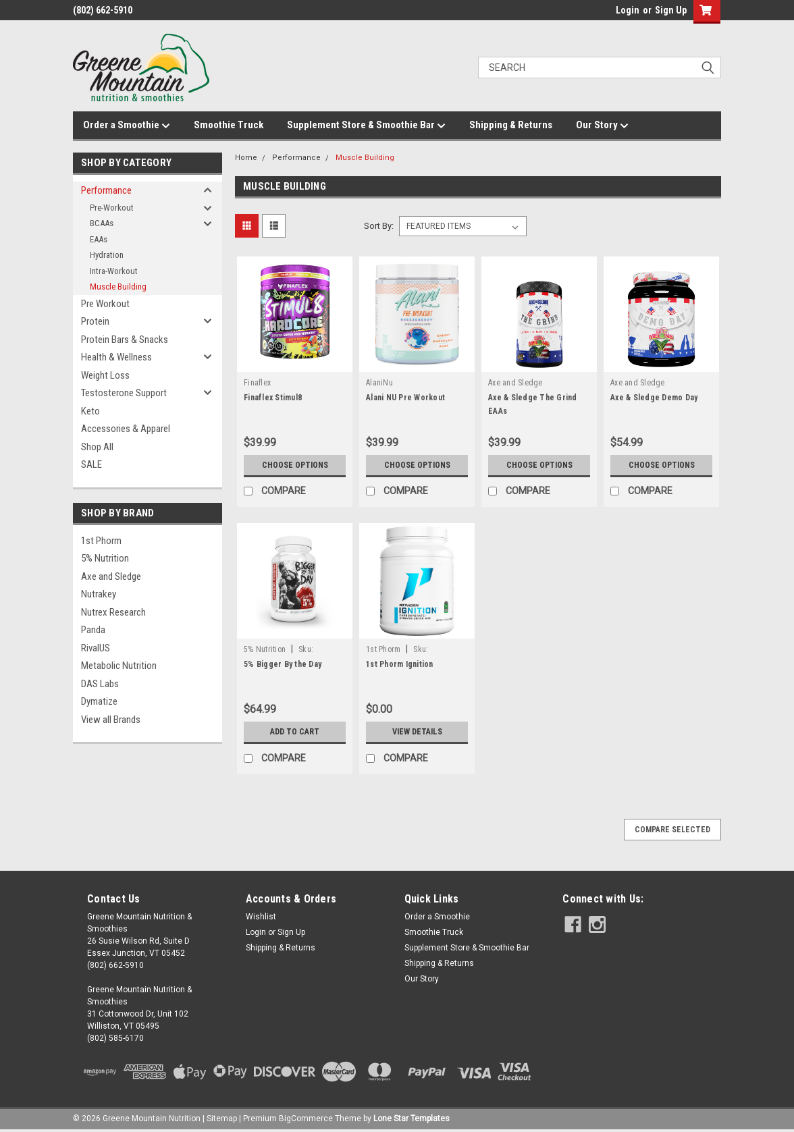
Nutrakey (98, 594)
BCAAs (101, 223)
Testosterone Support (124, 393)
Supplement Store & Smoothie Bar (366, 125)
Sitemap (222, 1118)
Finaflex (257, 382)
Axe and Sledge (111, 576)
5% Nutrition (105, 558)
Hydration (107, 255)
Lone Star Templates (411, 1118)
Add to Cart (294, 731)
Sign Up (671, 10)
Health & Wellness (116, 357)
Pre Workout (105, 304)
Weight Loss (105, 375)
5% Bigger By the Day (282, 664)
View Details (417, 731)
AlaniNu (379, 382)
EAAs (98, 239)
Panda (93, 630)
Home (246, 157)
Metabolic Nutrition (119, 665)
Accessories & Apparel (125, 429)
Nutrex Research (113, 612)
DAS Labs (100, 684)
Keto (90, 411)
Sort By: (379, 226)
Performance (106, 190)
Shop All (97, 447)
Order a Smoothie (126, 125)
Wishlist (261, 916)
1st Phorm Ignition (399, 664)
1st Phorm (101, 541)
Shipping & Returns (510, 125)
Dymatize (99, 701)
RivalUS (95, 648)
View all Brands (110, 719)
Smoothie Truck (228, 125)
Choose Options (295, 465)
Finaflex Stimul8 (273, 397)
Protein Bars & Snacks (124, 339)
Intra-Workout (114, 271)
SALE (91, 464)
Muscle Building (118, 286)
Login (627, 10)
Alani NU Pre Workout (405, 397)
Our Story (602, 125)
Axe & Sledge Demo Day (653, 397)
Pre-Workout (112, 208)
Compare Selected (672, 829)
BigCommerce (306, 1118)
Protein (95, 321)
